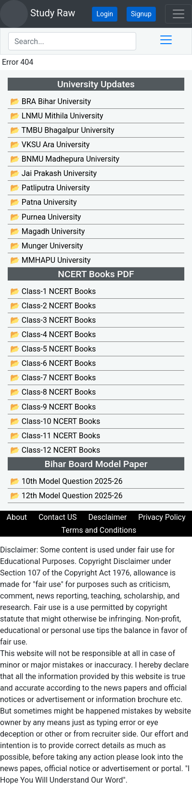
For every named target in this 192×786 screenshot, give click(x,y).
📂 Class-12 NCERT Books (55, 450)
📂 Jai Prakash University (53, 173)
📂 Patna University (43, 202)
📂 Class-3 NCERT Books (53, 320)
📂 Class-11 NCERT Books (55, 435)
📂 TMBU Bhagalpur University (62, 130)
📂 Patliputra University (50, 187)
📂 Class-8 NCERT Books (53, 392)
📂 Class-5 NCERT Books (53, 348)
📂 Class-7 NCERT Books (53, 377)
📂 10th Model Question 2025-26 (66, 481)
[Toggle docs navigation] (166, 39)
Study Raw (37, 14)
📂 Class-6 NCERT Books (53, 363)
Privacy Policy (161, 517)
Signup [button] (141, 14)
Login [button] (104, 14)
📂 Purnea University (45, 217)
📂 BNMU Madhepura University (64, 159)
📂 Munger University (46, 245)
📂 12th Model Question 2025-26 (66, 495)
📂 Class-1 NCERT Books (53, 291)
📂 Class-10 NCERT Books (55, 421)
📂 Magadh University (47, 231)
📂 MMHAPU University (50, 260)
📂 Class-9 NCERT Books (53, 406)
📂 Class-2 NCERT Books (53, 305)
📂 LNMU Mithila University (56, 115)
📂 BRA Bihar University (50, 101)
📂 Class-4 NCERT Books (53, 334)
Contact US (57, 517)
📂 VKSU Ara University (50, 144)
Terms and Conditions (99, 530)
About (17, 517)
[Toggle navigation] (178, 13)
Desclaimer (107, 517)
